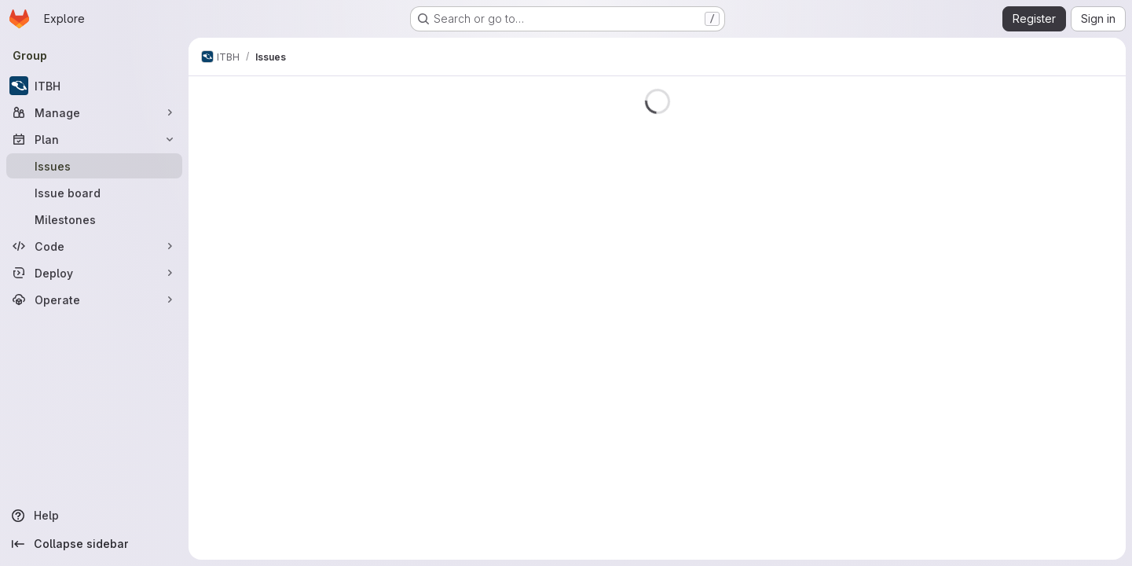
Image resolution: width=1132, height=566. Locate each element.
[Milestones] (94, 219)
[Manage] (94, 112)
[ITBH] (94, 85)
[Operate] (94, 299)
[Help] (94, 515)
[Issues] (94, 165)
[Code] (94, 246)
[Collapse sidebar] (94, 544)
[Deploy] (94, 272)
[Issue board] (94, 192)
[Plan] (94, 139)
